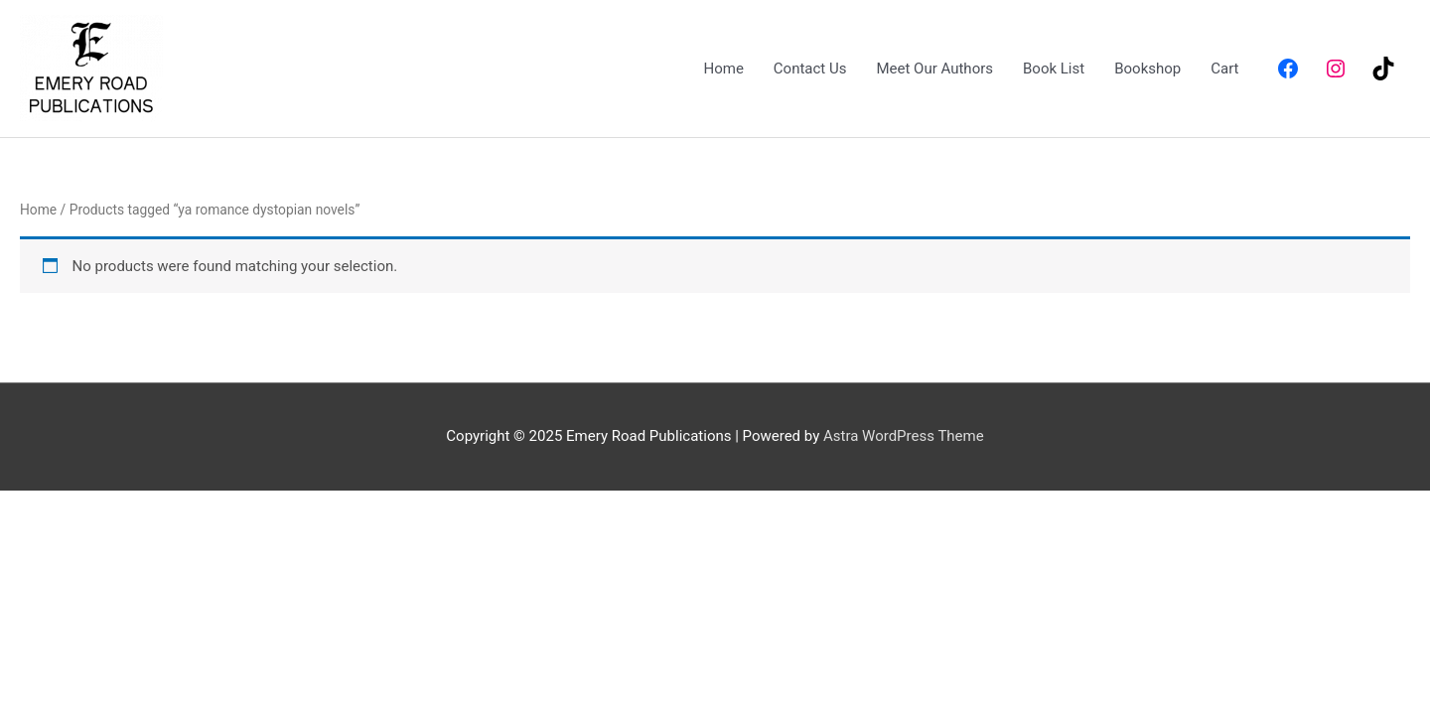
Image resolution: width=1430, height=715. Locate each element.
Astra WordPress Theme (903, 436)
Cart (1224, 68)
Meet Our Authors (934, 68)
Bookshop (1147, 68)
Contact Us (810, 68)
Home (723, 68)
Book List (1053, 68)
